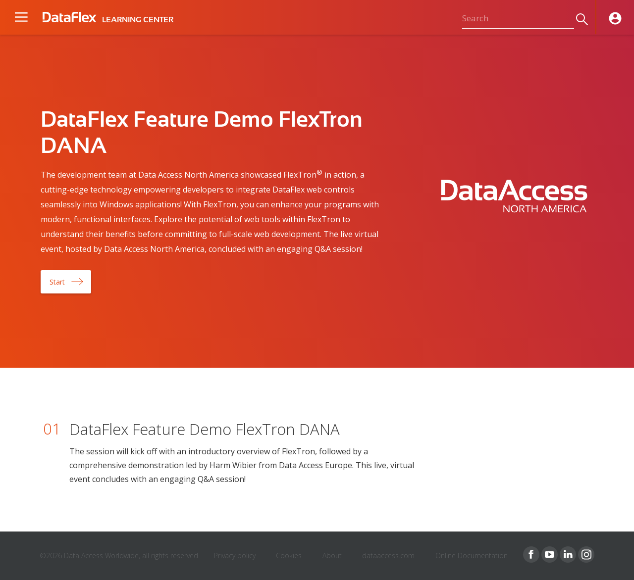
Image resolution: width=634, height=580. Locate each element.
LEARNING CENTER (137, 19)
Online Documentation (471, 555)
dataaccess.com (388, 555)
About (332, 555)
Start (57, 282)
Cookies (289, 555)
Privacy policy (235, 555)
